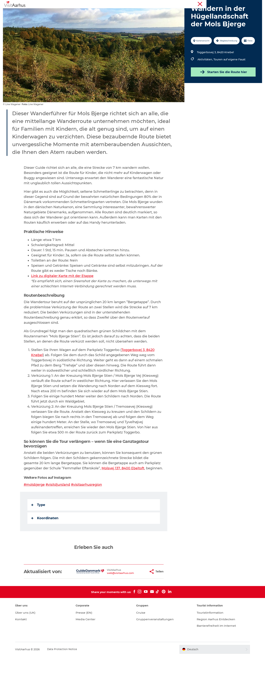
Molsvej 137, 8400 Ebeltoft (123, 486)
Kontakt (24, 636)
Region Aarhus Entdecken (215, 636)
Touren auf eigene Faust (229, 77)
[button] (134, 589)
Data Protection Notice (65, 666)
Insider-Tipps (123, 12)
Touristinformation (229, 3)
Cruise (141, 630)
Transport (204, 12)
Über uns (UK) (28, 630)
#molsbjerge (34, 502)
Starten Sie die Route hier (222, 89)
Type (38, 522)
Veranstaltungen (97, 12)
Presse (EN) (85, 630)
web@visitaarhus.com (109, 590)
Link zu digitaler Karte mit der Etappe (62, 293)
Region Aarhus (207, 3)
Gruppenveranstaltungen (155, 636)
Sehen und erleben (67, 12)
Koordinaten (45, 536)
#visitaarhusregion (87, 502)
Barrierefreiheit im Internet (215, 643)
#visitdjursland (58, 502)
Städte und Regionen (152, 12)
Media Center (87, 636)
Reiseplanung (182, 12)
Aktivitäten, (205, 77)
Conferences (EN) (252, 3)
